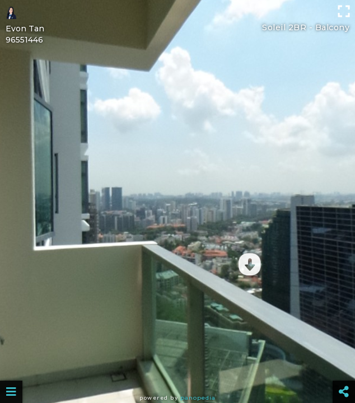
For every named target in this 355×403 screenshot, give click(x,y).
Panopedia (198, 397)
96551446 (24, 40)
